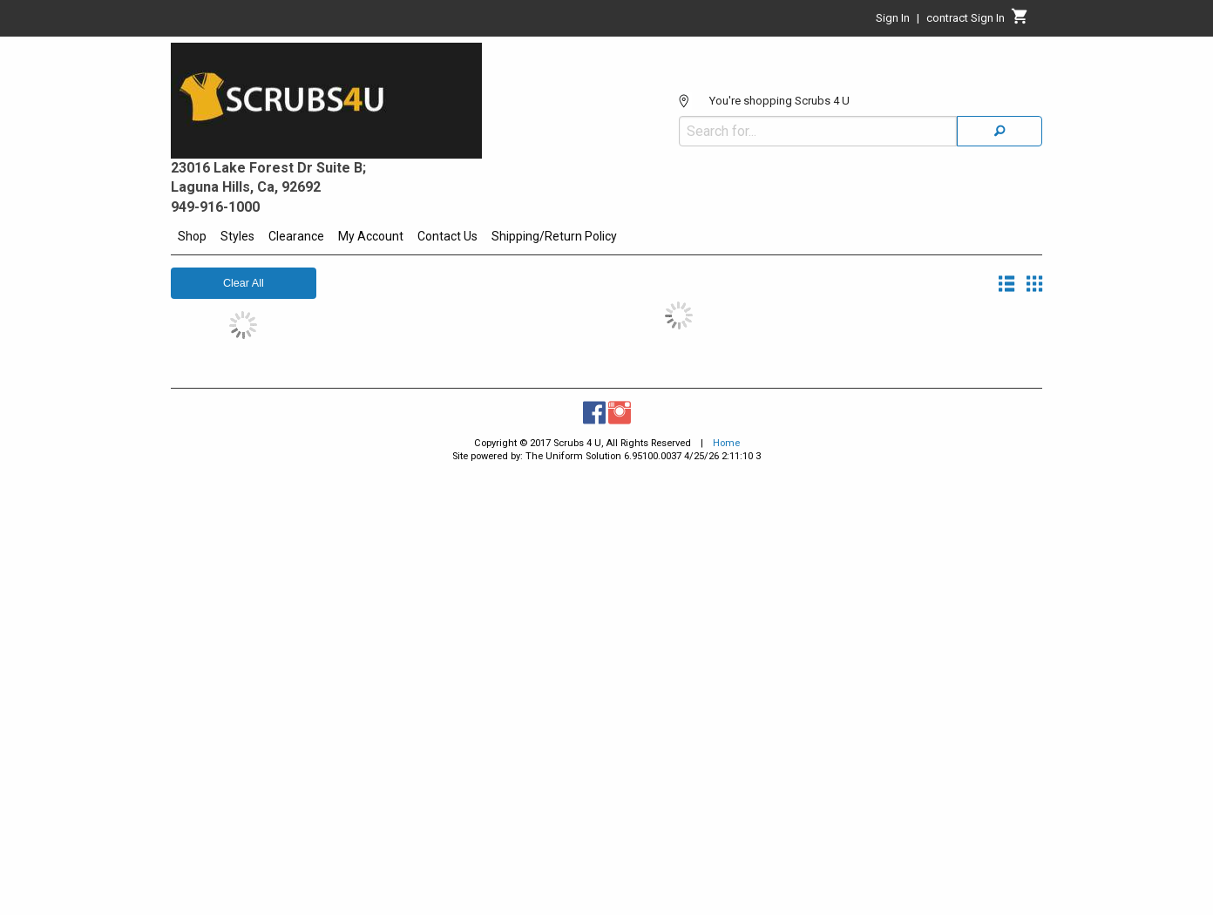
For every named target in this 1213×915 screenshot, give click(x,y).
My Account (370, 236)
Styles (237, 236)
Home (726, 443)
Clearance (296, 236)
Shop (192, 236)
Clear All (243, 283)
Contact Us (447, 236)
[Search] (999, 131)
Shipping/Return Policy (554, 236)
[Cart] (1020, 21)
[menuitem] (192, 238)
